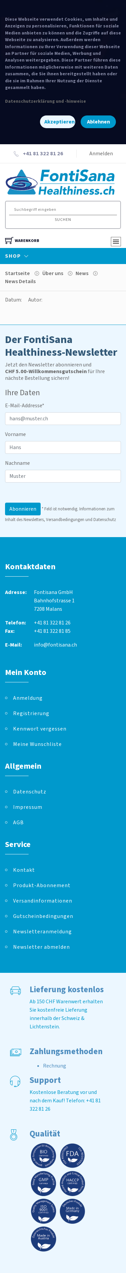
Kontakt (24, 870)
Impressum (27, 807)
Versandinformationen (42, 901)
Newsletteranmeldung (42, 931)
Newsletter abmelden (41, 947)
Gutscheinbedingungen (43, 916)
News (82, 273)
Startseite (17, 273)
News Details (20, 281)
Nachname (17, 463)
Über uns (52, 273)
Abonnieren (22, 509)
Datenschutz (29, 791)
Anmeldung (28, 698)
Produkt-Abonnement (42, 885)
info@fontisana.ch (55, 645)
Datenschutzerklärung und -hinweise (45, 101)
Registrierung (31, 713)
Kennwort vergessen (40, 729)
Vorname (15, 434)
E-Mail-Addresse (24, 405)
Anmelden (101, 153)
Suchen (63, 220)
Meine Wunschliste (37, 744)
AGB (18, 822)
